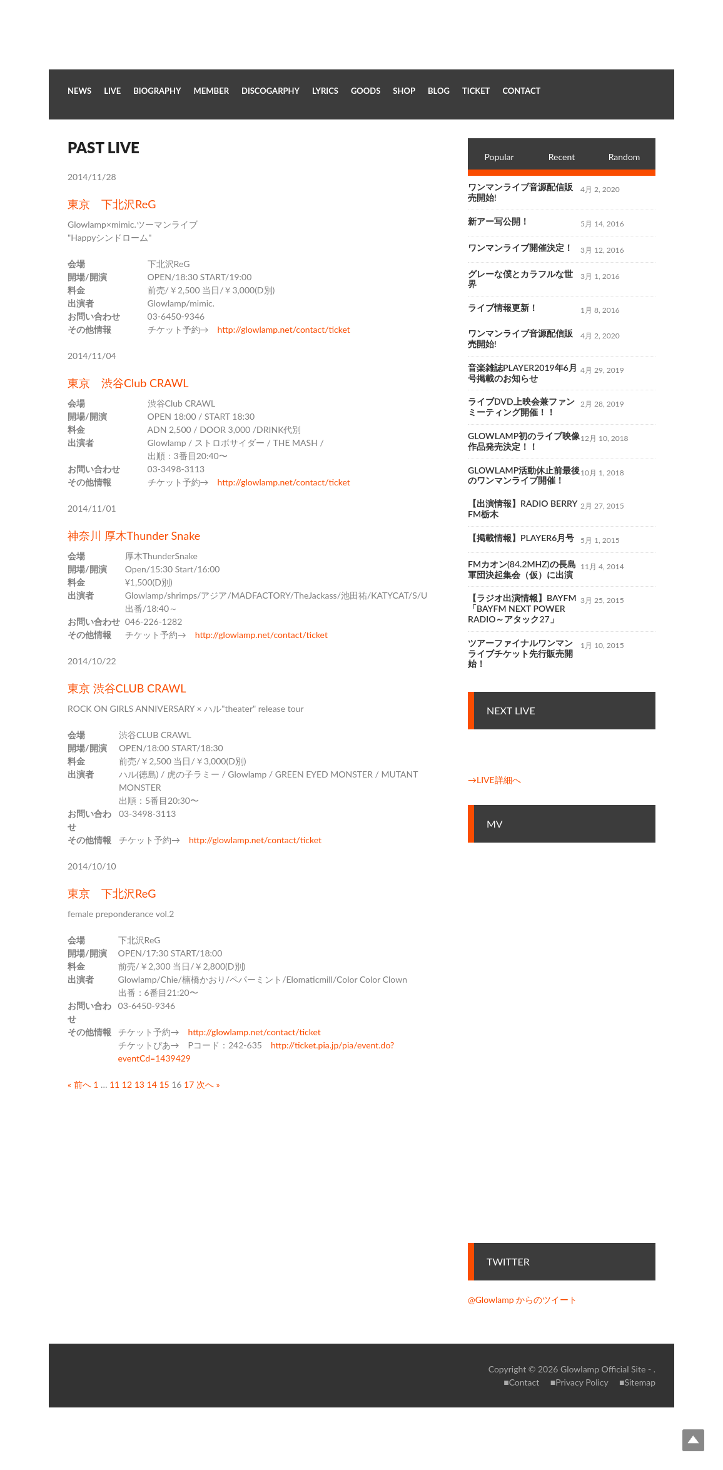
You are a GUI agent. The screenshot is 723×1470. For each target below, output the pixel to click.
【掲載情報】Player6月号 (521, 537)
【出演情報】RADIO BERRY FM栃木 (522, 508)
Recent (562, 156)
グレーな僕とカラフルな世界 (520, 279)
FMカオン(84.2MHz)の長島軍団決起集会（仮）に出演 (522, 569)
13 (139, 1084)
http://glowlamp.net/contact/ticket (284, 329)
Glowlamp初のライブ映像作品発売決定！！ (524, 441)
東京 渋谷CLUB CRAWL (127, 688)
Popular (499, 156)
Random (624, 156)
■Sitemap (637, 1382)
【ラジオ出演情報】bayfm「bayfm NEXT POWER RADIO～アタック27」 (522, 608)
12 (127, 1084)
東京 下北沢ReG (112, 204)
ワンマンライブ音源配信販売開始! (520, 192)
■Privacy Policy (579, 1382)
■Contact (521, 1382)
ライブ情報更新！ (503, 307)
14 (152, 1084)
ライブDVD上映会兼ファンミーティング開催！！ (521, 406)
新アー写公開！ (498, 221)
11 (114, 1084)
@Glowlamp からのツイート (522, 1299)
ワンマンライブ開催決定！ (520, 247)
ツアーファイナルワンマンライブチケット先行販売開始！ (520, 653)
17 (189, 1084)
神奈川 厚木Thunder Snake (134, 535)
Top (693, 1440)
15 (164, 1084)
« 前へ (79, 1084)
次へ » (208, 1084)
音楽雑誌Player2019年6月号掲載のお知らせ (522, 372)
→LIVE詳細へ (494, 779)
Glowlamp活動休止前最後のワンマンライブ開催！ (524, 475)
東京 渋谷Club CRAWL (128, 383)
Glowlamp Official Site (602, 1369)
